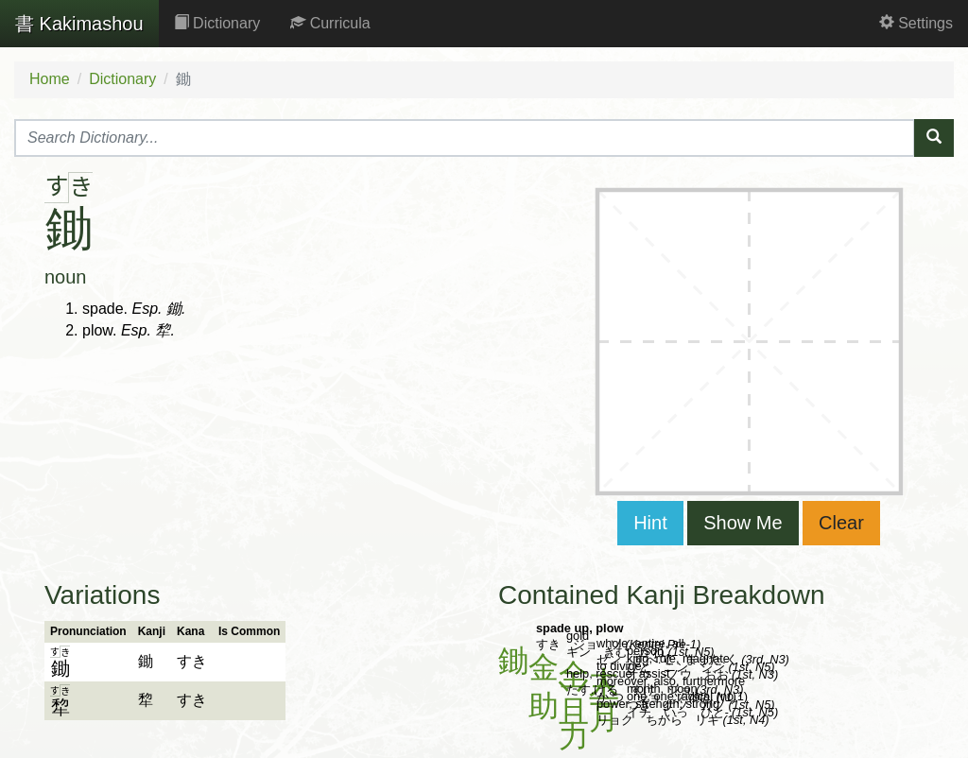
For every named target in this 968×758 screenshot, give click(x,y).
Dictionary (217, 23)
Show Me (742, 522)
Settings (916, 23)
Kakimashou (79, 23)
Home (49, 79)
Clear (841, 522)
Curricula (330, 23)
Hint (650, 522)
